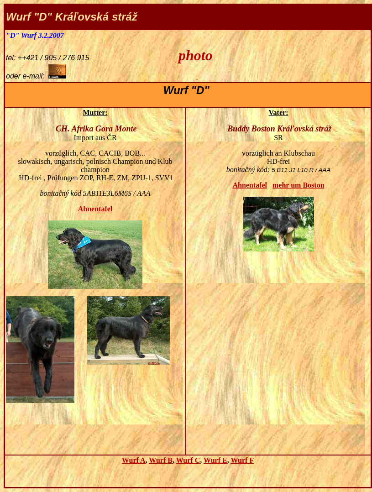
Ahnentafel (95, 209)
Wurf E (215, 460)
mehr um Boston (298, 185)
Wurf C (188, 460)
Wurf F (242, 460)
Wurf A (134, 460)
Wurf (161, 460)
